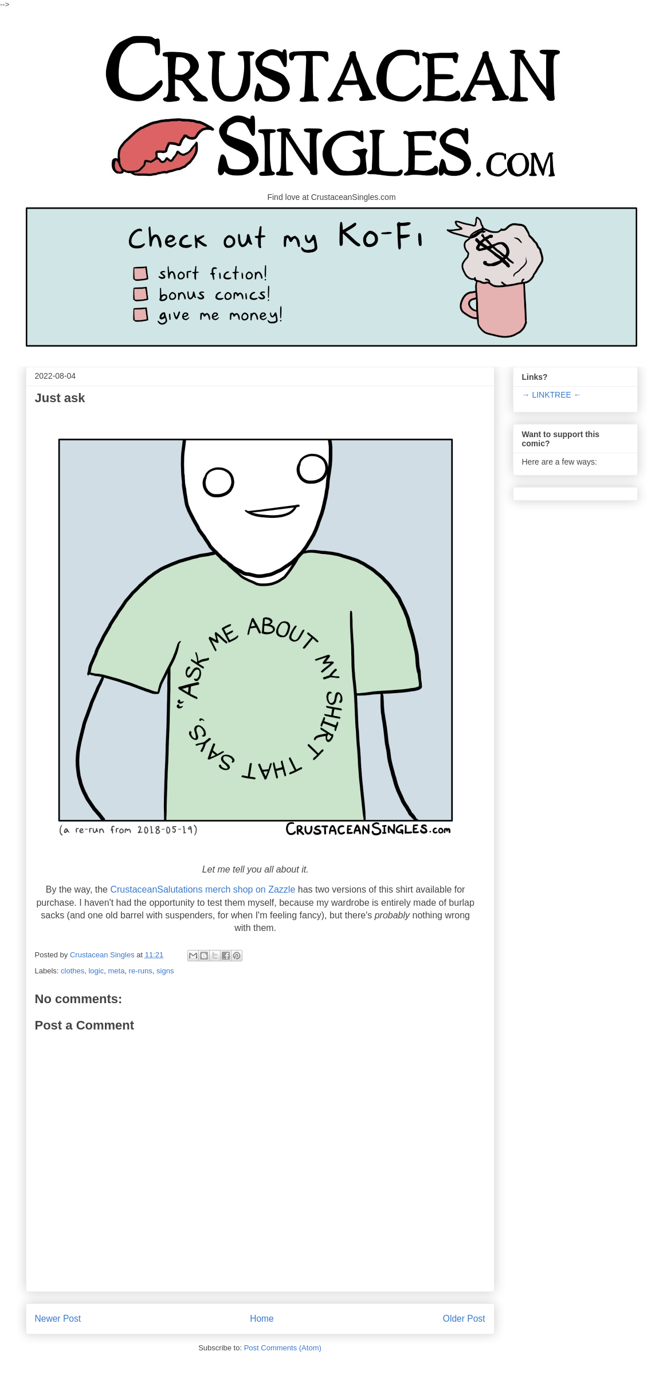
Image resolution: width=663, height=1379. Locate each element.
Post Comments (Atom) (282, 1347)
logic (96, 971)
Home (262, 1318)
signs (165, 971)
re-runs (140, 971)
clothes (72, 971)
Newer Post (58, 1318)
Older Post (464, 1318)
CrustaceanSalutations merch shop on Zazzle (202, 889)
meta (116, 971)
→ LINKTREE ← (552, 394)
